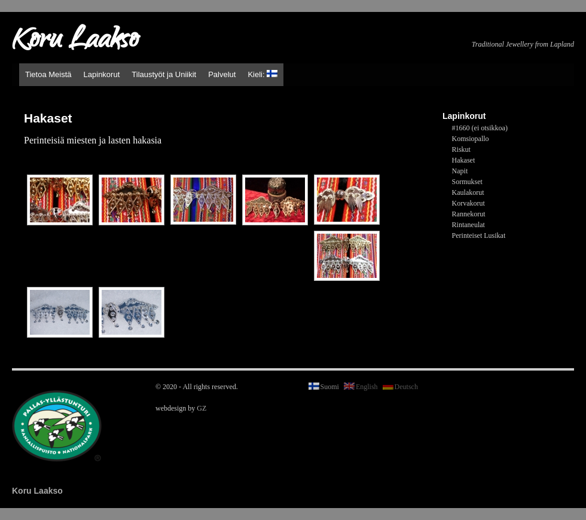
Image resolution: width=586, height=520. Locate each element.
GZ (201, 408)
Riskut (461, 149)
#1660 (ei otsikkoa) (480, 128)
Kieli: (262, 74)
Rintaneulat (468, 225)
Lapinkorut (102, 74)
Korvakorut (468, 203)
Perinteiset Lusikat (479, 235)
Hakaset (463, 160)
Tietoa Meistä (48, 74)
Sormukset (467, 182)
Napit (460, 171)
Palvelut (222, 74)
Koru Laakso (75, 42)
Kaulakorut (468, 192)
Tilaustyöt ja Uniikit (164, 74)
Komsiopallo (470, 138)
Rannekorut (469, 214)
